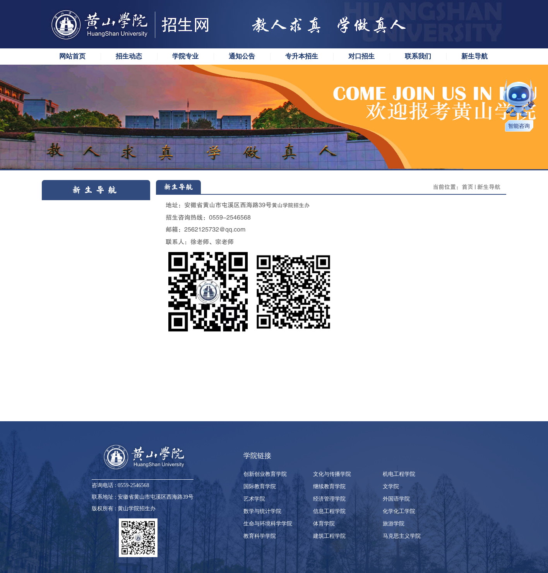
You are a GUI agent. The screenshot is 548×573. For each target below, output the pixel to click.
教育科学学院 (259, 536)
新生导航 (488, 187)
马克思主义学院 (402, 536)
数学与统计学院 (262, 511)
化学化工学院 (399, 511)
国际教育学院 (259, 486)
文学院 (391, 486)
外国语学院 (396, 499)
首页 (467, 187)
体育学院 (324, 524)
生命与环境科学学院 (267, 524)
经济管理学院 (329, 499)
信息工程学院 (329, 511)
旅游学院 (393, 524)
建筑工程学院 (329, 536)
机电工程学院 (399, 474)
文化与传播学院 (332, 474)
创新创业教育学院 (265, 474)
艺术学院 (254, 499)
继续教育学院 (329, 486)
